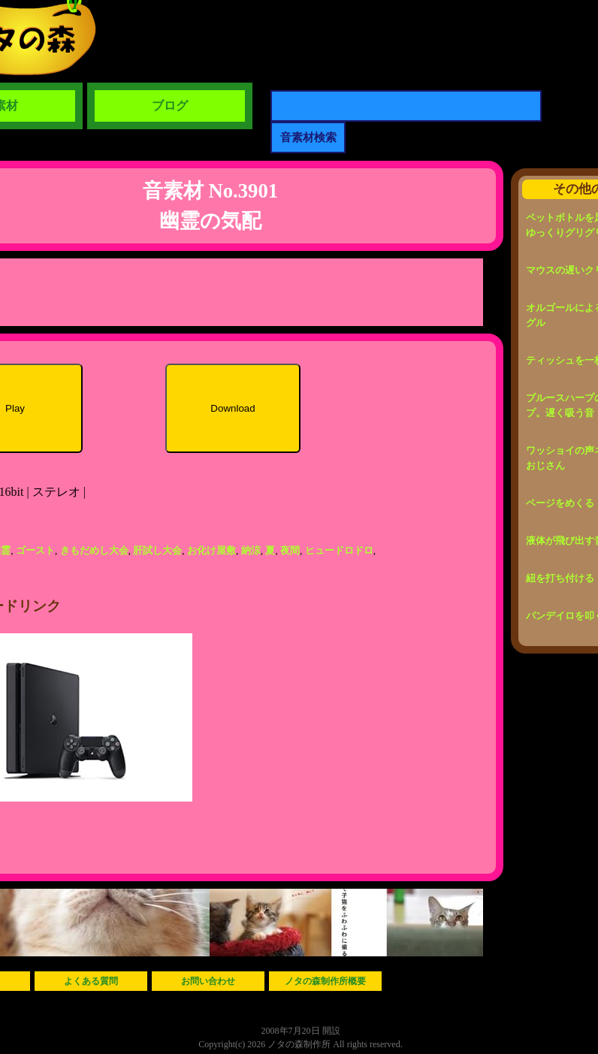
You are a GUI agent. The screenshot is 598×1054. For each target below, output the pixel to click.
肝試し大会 (157, 550)
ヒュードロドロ (339, 550)
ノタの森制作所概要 (325, 981)
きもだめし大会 (94, 550)
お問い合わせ (208, 981)
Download (232, 408)
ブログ (170, 105)
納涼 (251, 550)
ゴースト (35, 550)
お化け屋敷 (211, 550)
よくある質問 (91, 981)
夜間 (290, 550)
